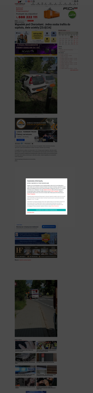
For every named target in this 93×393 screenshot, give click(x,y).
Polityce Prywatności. (55, 206)
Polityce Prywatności (55, 191)
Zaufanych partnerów (47, 189)
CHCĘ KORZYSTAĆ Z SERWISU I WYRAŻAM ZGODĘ (46, 210)
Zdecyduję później (30, 212)
